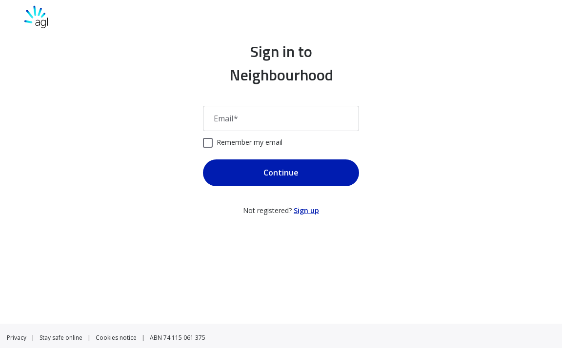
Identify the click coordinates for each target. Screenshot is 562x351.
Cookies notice (116, 337)
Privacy (16, 337)
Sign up (306, 210)
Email (226, 118)
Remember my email (249, 142)
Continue (281, 172)
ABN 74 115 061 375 (177, 337)
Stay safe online (61, 337)
